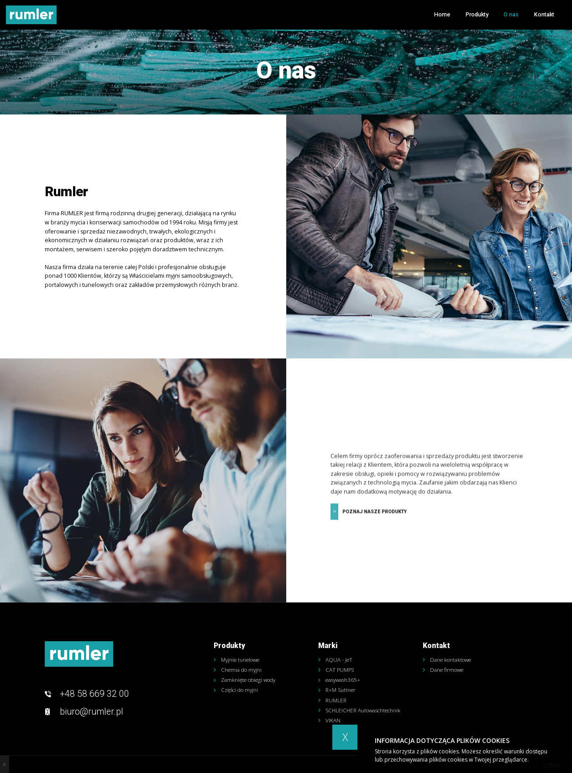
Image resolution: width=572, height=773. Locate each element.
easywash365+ (342, 680)
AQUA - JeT (338, 660)
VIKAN (333, 720)
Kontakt (544, 14)
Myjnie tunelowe (240, 660)
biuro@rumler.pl (91, 711)
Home (442, 14)
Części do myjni (239, 690)
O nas (511, 14)
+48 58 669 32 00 (94, 694)
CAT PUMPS (339, 670)
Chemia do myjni (241, 670)
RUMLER (335, 700)
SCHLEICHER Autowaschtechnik (362, 710)
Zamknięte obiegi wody (248, 680)
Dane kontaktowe (450, 660)
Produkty (477, 14)
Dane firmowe (446, 670)
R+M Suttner (340, 690)
